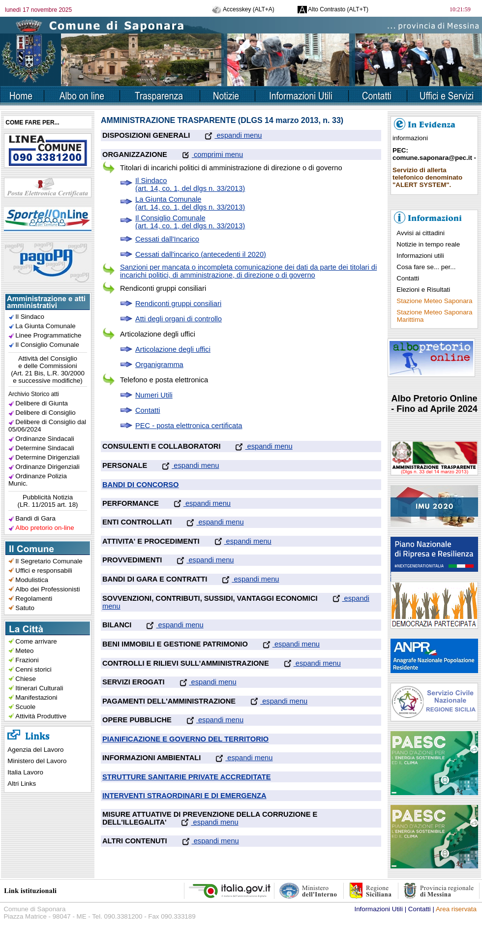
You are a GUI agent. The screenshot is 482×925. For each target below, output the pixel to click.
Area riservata (456, 909)
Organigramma (159, 365)
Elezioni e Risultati (423, 289)
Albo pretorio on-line (44, 527)
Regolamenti (33, 598)
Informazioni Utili (378, 909)
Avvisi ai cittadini (420, 233)
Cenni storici (33, 669)
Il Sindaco (29, 316)
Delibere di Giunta (41, 403)
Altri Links (21, 783)
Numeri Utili (154, 395)
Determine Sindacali (44, 448)
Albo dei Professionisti (47, 589)
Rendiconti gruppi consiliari (178, 304)
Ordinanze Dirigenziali (47, 466)
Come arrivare (36, 641)
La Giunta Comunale (45, 326)
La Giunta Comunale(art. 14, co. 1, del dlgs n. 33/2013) (190, 203)
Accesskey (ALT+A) (243, 9)
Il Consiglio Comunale (47, 344)
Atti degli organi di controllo (178, 319)
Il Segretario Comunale (48, 561)
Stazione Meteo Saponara (434, 301)
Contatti (147, 410)
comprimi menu (205, 154)
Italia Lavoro (25, 772)
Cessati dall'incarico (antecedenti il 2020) (200, 254)
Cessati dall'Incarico (167, 239)
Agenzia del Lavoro (35, 749)
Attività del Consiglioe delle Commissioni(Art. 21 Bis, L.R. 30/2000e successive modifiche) (48, 369)
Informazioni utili (420, 255)
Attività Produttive (40, 716)
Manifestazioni (36, 697)
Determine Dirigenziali (47, 457)
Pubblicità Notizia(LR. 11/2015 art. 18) (48, 500)
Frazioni (26, 660)
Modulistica (31, 580)
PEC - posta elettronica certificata (188, 426)
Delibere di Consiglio (45, 412)
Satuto (24, 608)
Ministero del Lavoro (36, 761)
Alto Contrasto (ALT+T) (333, 9)
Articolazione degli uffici (173, 349)
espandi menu (226, 135)
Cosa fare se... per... (425, 267)
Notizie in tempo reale (428, 244)
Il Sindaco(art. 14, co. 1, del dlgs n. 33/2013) (190, 184)
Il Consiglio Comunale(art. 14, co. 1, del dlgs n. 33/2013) (190, 222)
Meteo (24, 650)
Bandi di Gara (35, 518)
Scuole (25, 706)
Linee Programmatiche (48, 335)
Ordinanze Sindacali (44, 438)
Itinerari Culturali (39, 688)
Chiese (25, 678)
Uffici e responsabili (43, 570)
